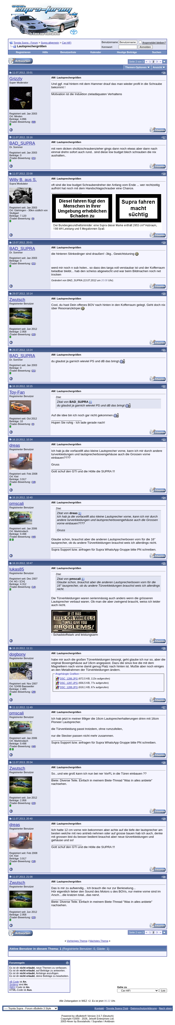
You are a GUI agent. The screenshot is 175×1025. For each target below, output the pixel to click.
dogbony (17, 654)
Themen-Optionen (136, 67)
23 (33, 334)
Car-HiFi (66, 42)
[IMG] (12, 987)
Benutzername (110, 42)
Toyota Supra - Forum (26, 42)
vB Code (14, 981)
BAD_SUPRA (22, 143)
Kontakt (99, 1008)
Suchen (156, 52)
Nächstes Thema (98, 940)
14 (33, 586)
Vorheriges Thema (77, 940)
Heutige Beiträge (127, 52)
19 (33, 482)
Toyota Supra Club (117, 1008)
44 (33, 536)
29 (33, 691)
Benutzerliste (68, 52)
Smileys (13, 984)
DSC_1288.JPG (69, 687)
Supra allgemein (50, 42)
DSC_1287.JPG (69, 683)
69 (33, 121)
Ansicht (157, 67)
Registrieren (23, 52)
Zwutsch (17, 299)
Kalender (95, 52)
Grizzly (15, 78)
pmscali (16, 503)
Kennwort (107, 47)
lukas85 (16, 569)
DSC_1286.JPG (69, 678)
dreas (14, 445)
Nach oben (165, 1008)
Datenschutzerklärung (143, 1008)
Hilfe (45, 52)
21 (33, 158)
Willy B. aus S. (23, 179)
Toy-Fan (17, 392)
